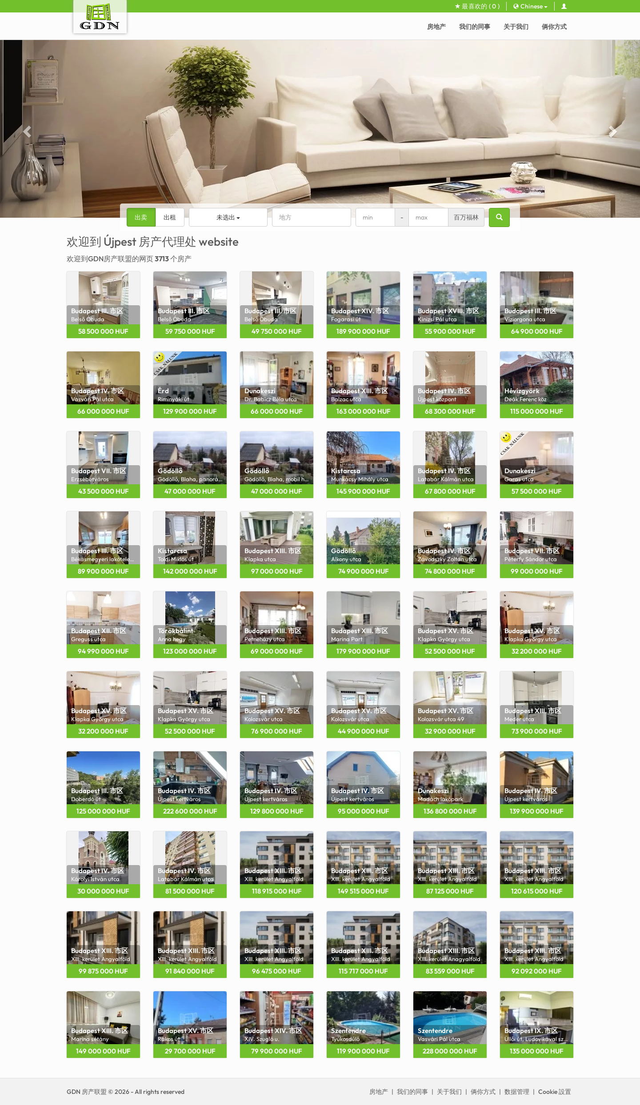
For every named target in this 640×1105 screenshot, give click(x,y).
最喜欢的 (477, 6)
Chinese (530, 6)
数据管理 (516, 1092)
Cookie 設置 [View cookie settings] (554, 1092)
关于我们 (516, 27)
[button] (25, 129)
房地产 (436, 27)
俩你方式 (554, 27)
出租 (170, 217)
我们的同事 (474, 27)
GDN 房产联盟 (87, 1092)
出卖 (141, 217)
